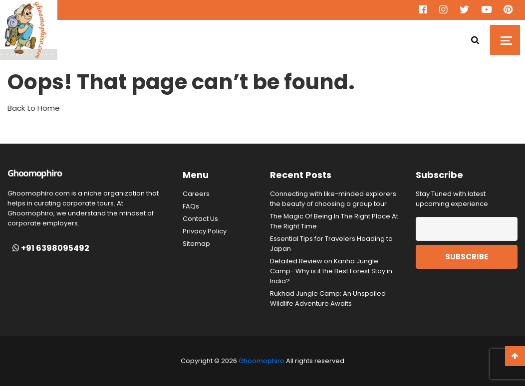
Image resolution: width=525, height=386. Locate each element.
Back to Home (33, 108)
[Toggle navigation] (505, 40)
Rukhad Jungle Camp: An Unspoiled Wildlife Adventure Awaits (328, 298)
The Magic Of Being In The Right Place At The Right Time (334, 221)
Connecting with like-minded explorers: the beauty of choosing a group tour (334, 198)
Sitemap (196, 243)
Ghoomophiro (261, 361)
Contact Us (200, 218)
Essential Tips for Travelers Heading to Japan (331, 243)
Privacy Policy (205, 231)
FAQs (191, 206)
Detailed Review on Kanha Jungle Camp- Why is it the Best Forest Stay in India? (331, 271)
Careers (196, 193)
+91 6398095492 (50, 248)
